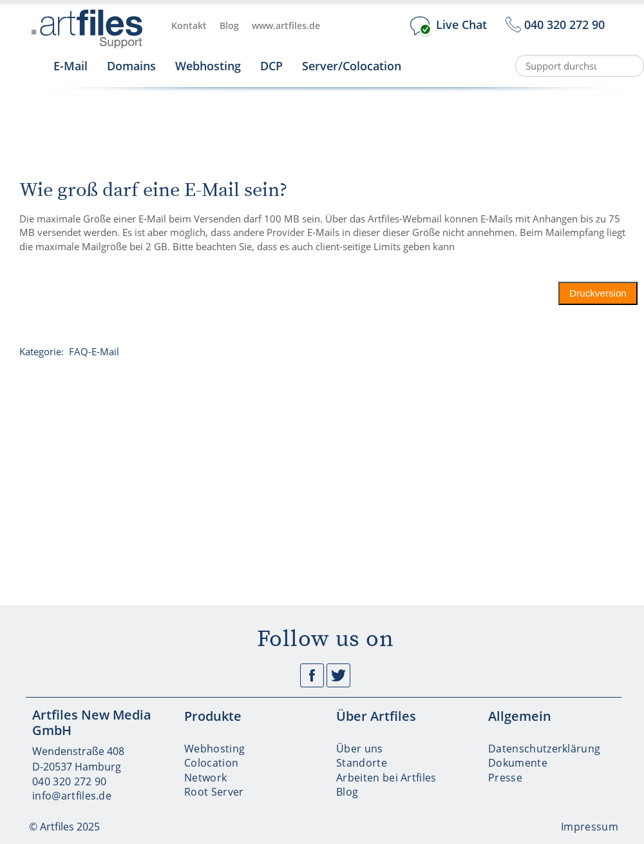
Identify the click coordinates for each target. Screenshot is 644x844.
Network (205, 777)
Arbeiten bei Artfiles (386, 777)
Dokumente (517, 763)
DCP (271, 66)
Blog (229, 25)
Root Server (214, 792)
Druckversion (598, 293)
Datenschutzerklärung (544, 748)
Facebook (312, 675)
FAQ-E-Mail (94, 351)
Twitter (338, 675)
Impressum (589, 826)
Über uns (359, 748)
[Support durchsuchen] (579, 65)
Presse (505, 777)
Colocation (211, 763)
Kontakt (189, 25)
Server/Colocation (351, 66)
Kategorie (40, 351)
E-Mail (70, 66)
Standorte (361, 763)
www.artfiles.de (286, 25)
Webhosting (208, 66)
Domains (131, 66)
